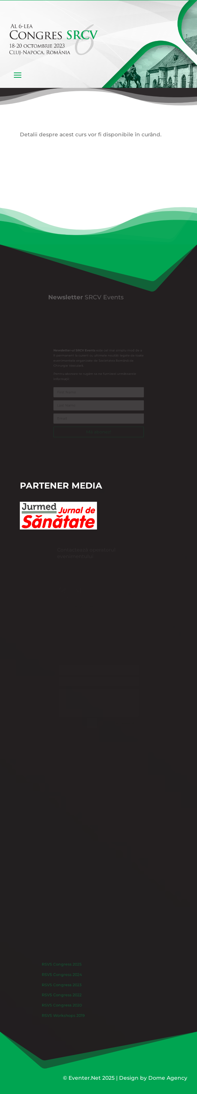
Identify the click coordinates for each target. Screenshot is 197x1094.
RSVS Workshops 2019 (70, 1010)
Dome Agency (167, 1077)
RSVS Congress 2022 (69, 994)
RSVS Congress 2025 (69, 970)
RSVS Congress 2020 (69, 1002)
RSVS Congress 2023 (69, 986)
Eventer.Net (85, 1077)
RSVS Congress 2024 (69, 978)
